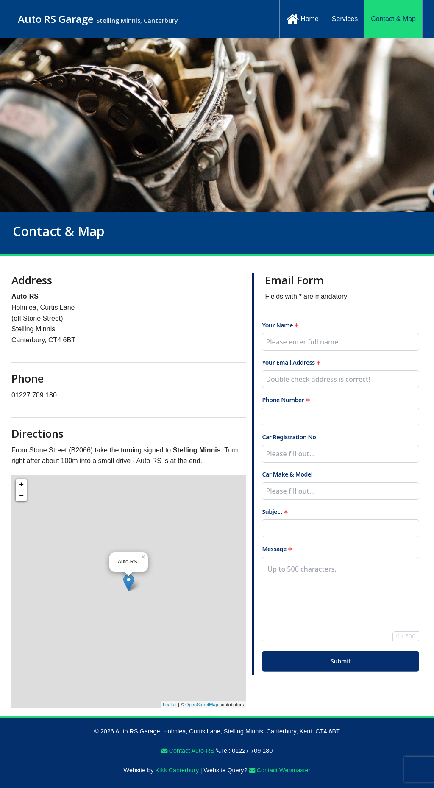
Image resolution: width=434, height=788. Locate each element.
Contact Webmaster (280, 770)
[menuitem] (302, 19)
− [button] (21, 496)
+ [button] (21, 485)
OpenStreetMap (201, 704)
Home (302, 19)
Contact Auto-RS (187, 750)
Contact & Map (393, 18)
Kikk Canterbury (176, 770)
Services (345, 18)
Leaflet (170, 704)
